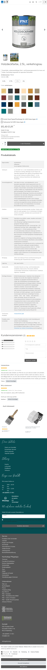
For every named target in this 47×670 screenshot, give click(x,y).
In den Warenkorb (32, 143)
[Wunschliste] (40, 2)
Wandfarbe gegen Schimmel (9, 577)
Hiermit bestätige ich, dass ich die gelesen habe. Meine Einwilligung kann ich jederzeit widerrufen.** (23, 520)
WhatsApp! (15, 502)
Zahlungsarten (6, 550)
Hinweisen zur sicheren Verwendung (23, 328)
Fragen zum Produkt (7, 542)
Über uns (4, 584)
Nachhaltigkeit (6, 586)
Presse (4, 588)
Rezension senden (31, 360)
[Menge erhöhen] (5, 143)
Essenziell (6, 652)
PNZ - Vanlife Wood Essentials (10, 600)
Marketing (24, 652)
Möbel (3, 571)
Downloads (5, 544)
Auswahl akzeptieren (23, 663)
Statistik (15, 652)
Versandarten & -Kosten (8, 546)
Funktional (14, 654)
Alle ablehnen (23, 667)
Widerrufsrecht (6, 548)
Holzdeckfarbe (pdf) (19, 313)
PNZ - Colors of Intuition (8, 598)
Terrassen (4, 559)
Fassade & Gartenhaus (8, 561)
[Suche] (36, 2)
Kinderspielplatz (6, 567)
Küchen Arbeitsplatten (8, 563)
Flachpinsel (4, 427)
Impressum (13, 648)
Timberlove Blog (6, 590)
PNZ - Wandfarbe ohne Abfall (10, 596)
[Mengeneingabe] (2, 144)
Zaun (3, 569)
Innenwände (5, 575)
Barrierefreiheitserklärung (9, 552)
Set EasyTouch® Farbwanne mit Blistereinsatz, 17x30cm (33, 427)
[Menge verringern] (5, 145)
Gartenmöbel (5, 565)
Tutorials (4, 540)
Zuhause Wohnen (7, 602)
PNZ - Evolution (6, 594)
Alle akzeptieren (23, 659)
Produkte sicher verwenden (9, 538)
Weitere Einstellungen (7, 656)
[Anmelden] (33, 2)
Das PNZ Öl (5, 592)
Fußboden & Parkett (7, 573)
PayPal (6, 654)
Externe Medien (35, 652)
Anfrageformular (6, 641)
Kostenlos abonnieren (30, 526)
